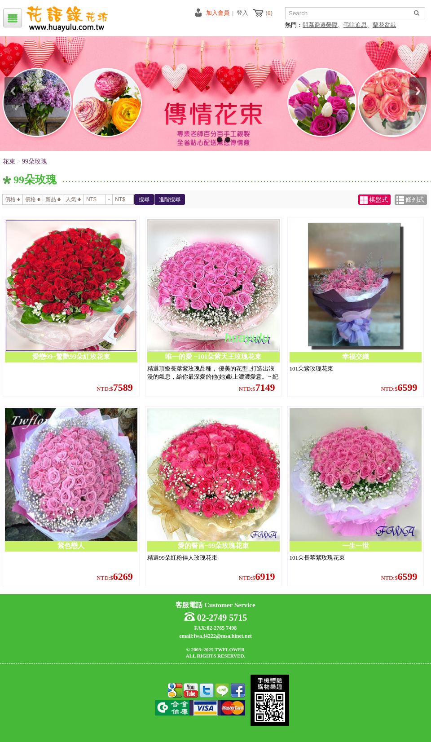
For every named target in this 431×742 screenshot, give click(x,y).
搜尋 (144, 199)
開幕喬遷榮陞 (320, 25)
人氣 (73, 199)
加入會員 (217, 12)
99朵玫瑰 (34, 161)
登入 (242, 12)
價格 (12, 199)
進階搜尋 (169, 199)
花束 (9, 161)
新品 (53, 199)
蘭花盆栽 (384, 25)
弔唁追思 (355, 25)
